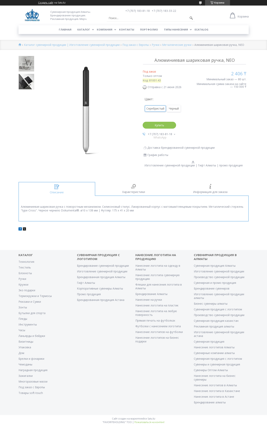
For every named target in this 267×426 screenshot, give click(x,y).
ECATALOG (201, 29)
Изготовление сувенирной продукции (102, 271)
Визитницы (25, 341)
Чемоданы (25, 364)
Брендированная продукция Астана (100, 300)
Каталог (83, 29)
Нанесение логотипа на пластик (156, 305)
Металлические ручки (176, 45)
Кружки (23, 284)
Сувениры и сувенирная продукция (217, 364)
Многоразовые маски (32, 381)
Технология (26, 262)
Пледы (22, 319)
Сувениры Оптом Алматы (211, 370)
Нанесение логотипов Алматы (214, 347)
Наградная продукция (32, 370)
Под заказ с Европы (135, 45)
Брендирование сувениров (211, 288)
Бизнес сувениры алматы (210, 303)
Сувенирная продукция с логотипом (218, 309)
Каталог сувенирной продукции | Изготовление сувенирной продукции (72, 45)
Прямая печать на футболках (155, 320)
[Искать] (191, 18)
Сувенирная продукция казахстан (216, 321)
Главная (65, 29)
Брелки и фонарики (31, 359)
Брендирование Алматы (151, 294)
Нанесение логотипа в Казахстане (217, 391)
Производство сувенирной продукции (219, 277)
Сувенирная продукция (209, 341)
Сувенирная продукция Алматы (215, 265)
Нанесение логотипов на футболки (159, 332)
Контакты (126, 29)
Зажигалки (25, 376)
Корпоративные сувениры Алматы (100, 288)
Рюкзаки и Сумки (29, 301)
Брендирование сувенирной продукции (103, 265)
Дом (21, 353)
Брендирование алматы (210, 402)
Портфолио (149, 29)
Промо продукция (89, 294)
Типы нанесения (176, 29)
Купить (159, 125)
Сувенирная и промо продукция (215, 283)
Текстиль (24, 267)
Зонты (22, 307)
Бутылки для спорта (31, 313)
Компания (104, 29)
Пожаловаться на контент (149, 422)
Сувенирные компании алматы (214, 353)
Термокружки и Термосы (35, 296)
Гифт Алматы (86, 283)
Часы (21, 330)
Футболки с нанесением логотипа (158, 326)
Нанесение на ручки (148, 300)
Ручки (155, 45)
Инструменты (27, 324)
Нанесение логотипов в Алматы (215, 385)
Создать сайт (45, 2)
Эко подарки (26, 290)
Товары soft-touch (30, 393)
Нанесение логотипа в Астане (214, 396)
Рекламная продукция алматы (214, 326)
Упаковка (24, 347)
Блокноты (25, 273)
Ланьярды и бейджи (31, 336)
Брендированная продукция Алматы (101, 277)
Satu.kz (151, 418)
